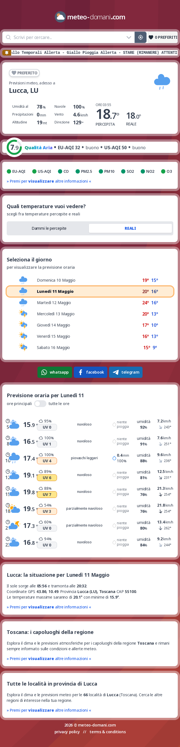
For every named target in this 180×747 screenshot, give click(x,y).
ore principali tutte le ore (38, 403)
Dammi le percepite (49, 228)
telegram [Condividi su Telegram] (125, 372)
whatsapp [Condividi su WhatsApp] (55, 372)
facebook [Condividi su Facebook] (90, 372)
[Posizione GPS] (140, 37)
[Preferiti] (163, 37)
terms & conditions (107, 731)
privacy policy (67, 731)
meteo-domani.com (97, 725)
